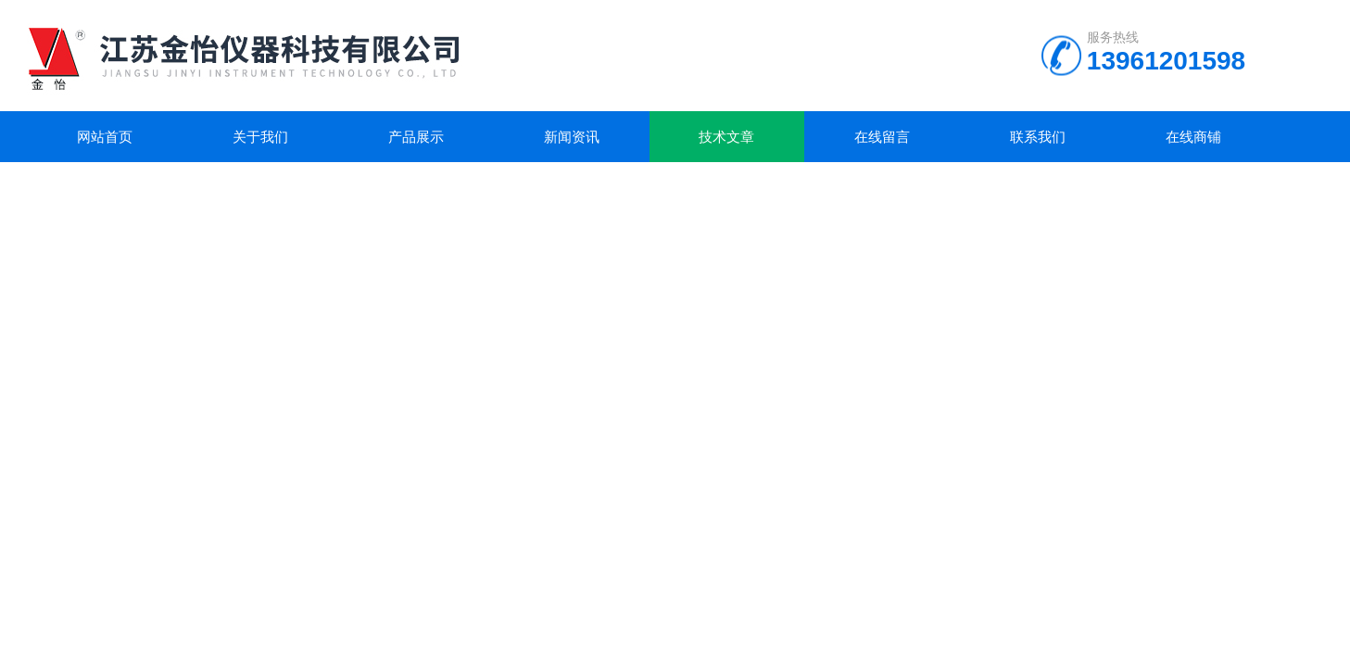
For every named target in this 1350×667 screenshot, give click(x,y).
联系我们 (1038, 137)
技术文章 (726, 137)
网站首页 (104, 137)
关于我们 (260, 137)
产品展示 (416, 137)
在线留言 (882, 137)
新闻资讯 (571, 137)
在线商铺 (1193, 137)
